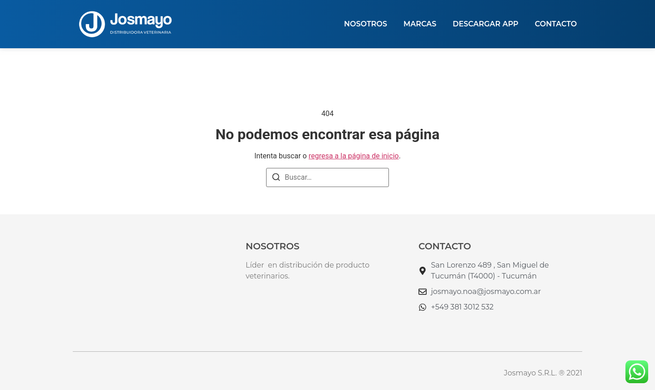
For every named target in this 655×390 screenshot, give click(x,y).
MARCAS (419, 24)
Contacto (556, 24)
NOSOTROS (365, 24)
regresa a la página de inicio (353, 156)
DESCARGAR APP (485, 24)
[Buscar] (276, 178)
